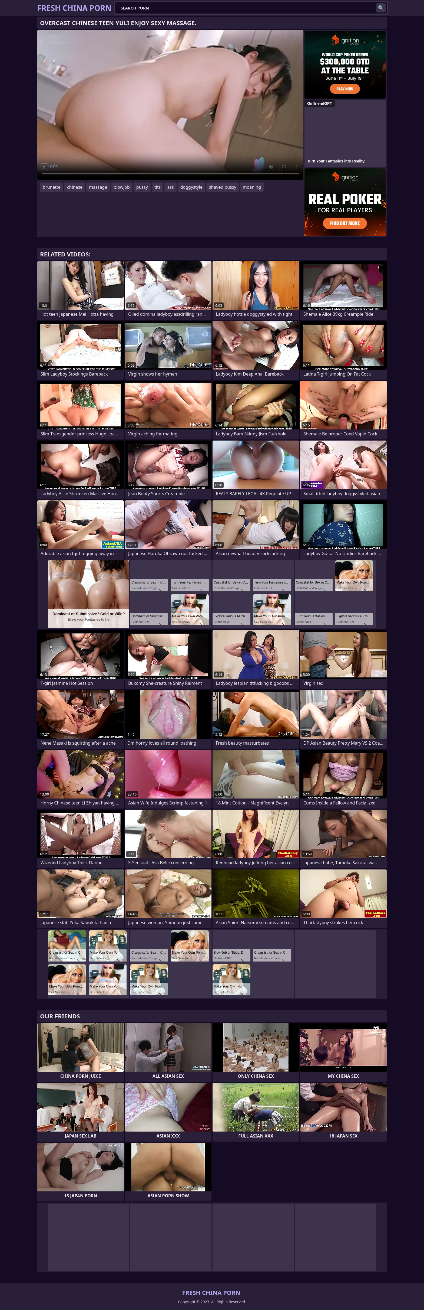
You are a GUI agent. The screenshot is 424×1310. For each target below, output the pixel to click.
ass (170, 187)
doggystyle (191, 187)
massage (98, 187)
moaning (252, 187)
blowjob (122, 187)
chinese (74, 187)
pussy (142, 187)
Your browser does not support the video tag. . (170, 105)
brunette (52, 187)
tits (157, 187)
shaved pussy (222, 187)
